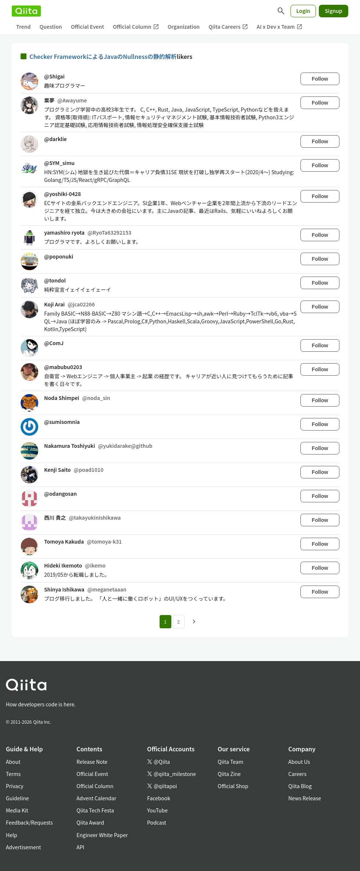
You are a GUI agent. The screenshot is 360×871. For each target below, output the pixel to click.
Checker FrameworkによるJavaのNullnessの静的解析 (103, 56)
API (80, 847)
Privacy (14, 786)
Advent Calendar (96, 798)
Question (50, 26)
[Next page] (194, 621)
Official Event (87, 26)
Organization (184, 26)
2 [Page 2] (178, 622)
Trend (23, 26)
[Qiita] (26, 11)
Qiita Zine (229, 773)
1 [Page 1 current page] (165, 622)
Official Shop (233, 786)
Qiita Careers (228, 27)
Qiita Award (90, 822)
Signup (333, 10)
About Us (299, 761)
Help (11, 835)
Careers (297, 773)
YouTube (157, 810)
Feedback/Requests (29, 822)
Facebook (158, 798)
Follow (320, 79)
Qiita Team (230, 761)
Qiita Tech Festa (95, 810)
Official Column (136, 27)
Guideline (17, 798)
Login (303, 10)
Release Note (91, 761)
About (13, 761)
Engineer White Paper (102, 835)
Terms (13, 773)
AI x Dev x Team (279, 27)
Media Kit (17, 810)
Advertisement (23, 847)
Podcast (156, 822)
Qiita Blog (300, 786)
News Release (304, 798)
